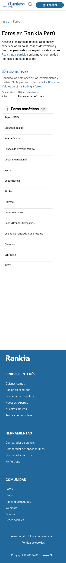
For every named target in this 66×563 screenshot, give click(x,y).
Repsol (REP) (12, 117)
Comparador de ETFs (19, 455)
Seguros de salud (14, 127)
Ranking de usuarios (18, 502)
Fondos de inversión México (20, 149)
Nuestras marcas (16, 409)
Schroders (10, 254)
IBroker (8, 191)
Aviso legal (18, 536)
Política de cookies (33, 542)
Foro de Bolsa (17, 72)
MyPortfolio (13, 462)
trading (27, 86)
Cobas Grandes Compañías (19, 223)
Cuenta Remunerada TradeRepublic (24, 233)
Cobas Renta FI (13, 180)
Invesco (9, 170)
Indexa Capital (12, 138)
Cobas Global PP (14, 212)
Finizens (9, 201)
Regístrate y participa (15, 54)
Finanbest (10, 244)
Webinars (11, 508)
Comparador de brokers (20, 443)
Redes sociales (15, 520)
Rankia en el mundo (18, 390)
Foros (9, 489)
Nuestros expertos (17, 402)
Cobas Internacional (16, 159)
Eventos (10, 514)
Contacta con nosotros (20, 396)
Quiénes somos (15, 383)
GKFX (8, 265)
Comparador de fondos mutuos (25, 449)
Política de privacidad (40, 536)
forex (38, 86)
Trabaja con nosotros (19, 415)
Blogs (9, 495)
